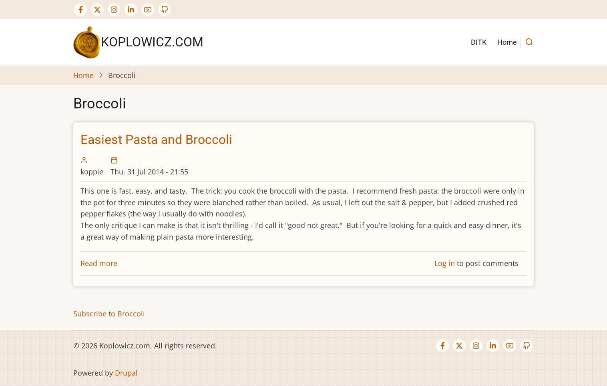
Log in (444, 263)
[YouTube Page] (148, 9)
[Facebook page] (80, 9)
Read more (98, 263)
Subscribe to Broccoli (109, 313)
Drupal (126, 373)
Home (507, 42)
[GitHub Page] (164, 9)
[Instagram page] (114, 9)
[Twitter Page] (97, 9)
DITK (478, 42)
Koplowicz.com (152, 42)
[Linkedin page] (131, 9)
